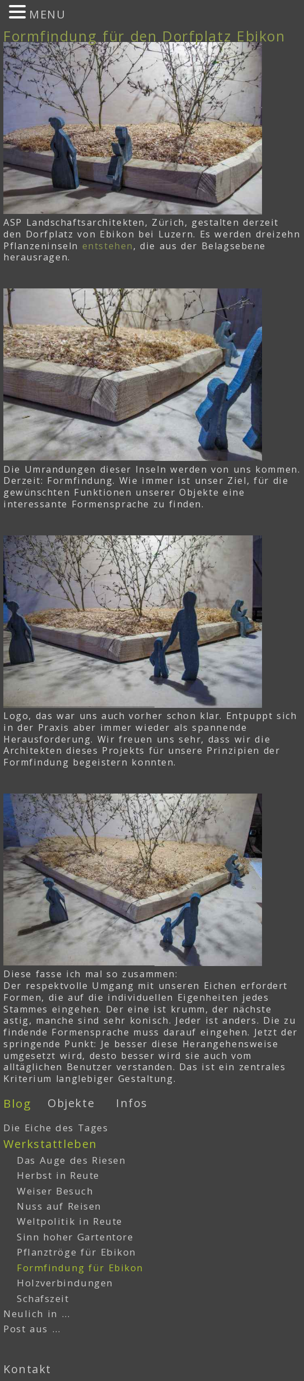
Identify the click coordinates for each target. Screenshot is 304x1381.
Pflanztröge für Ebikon (76, 1251)
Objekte (71, 1103)
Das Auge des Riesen (71, 1160)
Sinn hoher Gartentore (75, 1236)
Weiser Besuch (55, 1190)
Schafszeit (43, 1298)
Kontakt (27, 1369)
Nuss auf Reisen (59, 1206)
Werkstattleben (50, 1143)
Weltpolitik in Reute (70, 1221)
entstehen (107, 246)
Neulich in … (36, 1313)
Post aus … (31, 1328)
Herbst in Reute (58, 1175)
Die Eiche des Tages (56, 1127)
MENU (47, 14)
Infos (132, 1103)
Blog (17, 1103)
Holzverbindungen (65, 1282)
